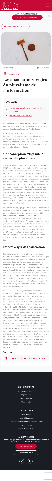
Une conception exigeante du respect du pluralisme (25, 109)
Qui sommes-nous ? (26, 391)
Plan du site (26, 402)
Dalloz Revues (26, 414)
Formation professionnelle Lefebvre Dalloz (26, 421)
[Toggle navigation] (47, 5)
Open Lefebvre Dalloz (26, 429)
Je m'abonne (26, 446)
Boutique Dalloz (26, 425)
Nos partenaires (26, 395)
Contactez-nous (26, 453)
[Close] (49, 16)
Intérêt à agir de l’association (20, 116)
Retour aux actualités (14, 26)
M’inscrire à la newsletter (27, 17)
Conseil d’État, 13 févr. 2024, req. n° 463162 (27, 358)
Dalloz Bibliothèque (26, 418)
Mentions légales (26, 398)
